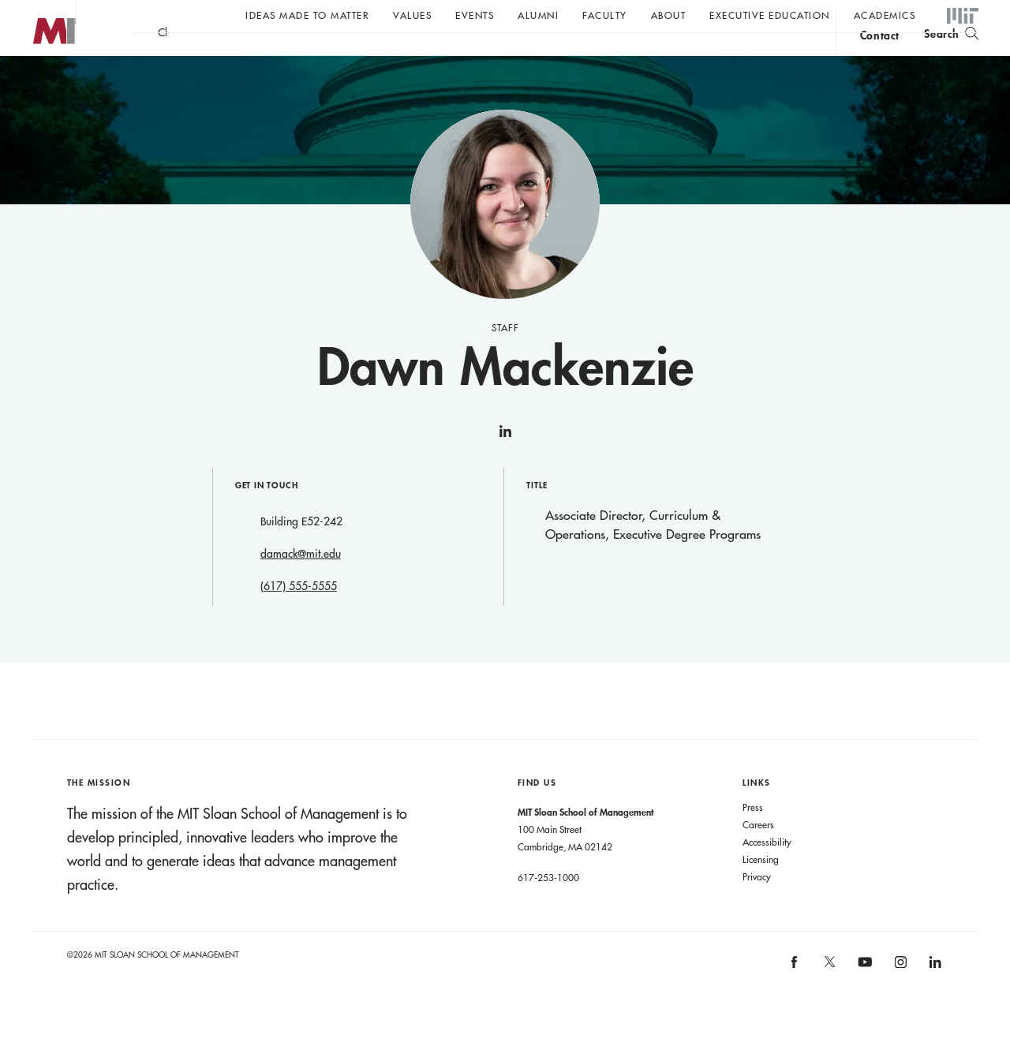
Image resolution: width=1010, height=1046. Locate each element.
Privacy (757, 908)
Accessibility (767, 873)
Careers (758, 856)
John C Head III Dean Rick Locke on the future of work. (437, 56)
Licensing (761, 890)
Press (753, 838)
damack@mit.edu (300, 585)
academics (885, 15)
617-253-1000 (548, 908)
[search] (951, 55)
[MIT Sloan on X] (828, 999)
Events (474, 15)
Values (412, 15)
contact (880, 57)
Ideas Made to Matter (307, 15)
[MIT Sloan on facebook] (795, 998)
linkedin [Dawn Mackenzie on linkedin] (505, 469)
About (668, 15)
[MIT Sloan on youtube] (863, 1001)
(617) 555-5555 (298, 618)
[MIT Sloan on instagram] (899, 998)
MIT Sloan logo (40, 78)
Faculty (604, 15)
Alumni (538, 15)
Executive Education (769, 15)
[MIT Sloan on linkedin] (935, 998)
